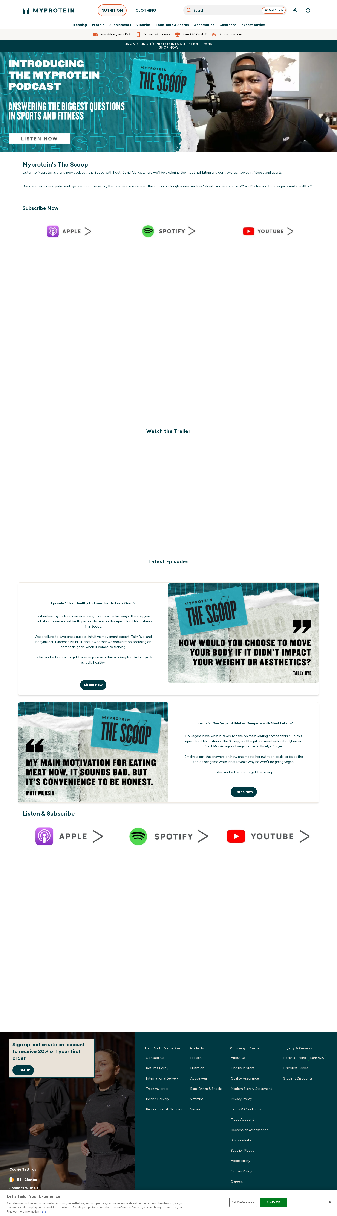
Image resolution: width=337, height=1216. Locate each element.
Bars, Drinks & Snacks (206, 1089)
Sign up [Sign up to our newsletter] (23, 1070)
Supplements (120, 25)
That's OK (273, 1202)
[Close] (330, 1202)
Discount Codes (296, 1068)
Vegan (195, 1109)
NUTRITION (112, 11)
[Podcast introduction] (168, 102)
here (43, 1211)
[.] (168, 334)
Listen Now (93, 685)
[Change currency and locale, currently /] (67, 1179)
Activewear (199, 1078)
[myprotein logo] (48, 10)
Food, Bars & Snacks (172, 25)
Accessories (204, 25)
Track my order (157, 1089)
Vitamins (143, 25)
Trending (79, 25)
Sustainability (241, 1140)
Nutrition (197, 1068)
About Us (238, 1058)
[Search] (189, 10)
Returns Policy (157, 1068)
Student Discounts (298, 1078)
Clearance (227, 25)
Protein (98, 25)
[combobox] (235, 10)
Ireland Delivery (157, 1099)
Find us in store (242, 1068)
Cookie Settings (22, 1169)
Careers (237, 1181)
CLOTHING (146, 11)
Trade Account (242, 1119)
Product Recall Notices (164, 1109)
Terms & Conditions (246, 1109)
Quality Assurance (245, 1078)
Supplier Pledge (242, 1150)
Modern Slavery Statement (251, 1089)
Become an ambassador (249, 1130)
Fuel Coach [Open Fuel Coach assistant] (274, 10)
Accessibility (240, 1161)
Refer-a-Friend (304, 1058)
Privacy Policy (241, 1099)
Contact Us (155, 1058)
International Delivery (162, 1078)
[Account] (295, 10)
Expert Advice (253, 25)
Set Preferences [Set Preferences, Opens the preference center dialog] (243, 1202)
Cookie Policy (241, 1171)
